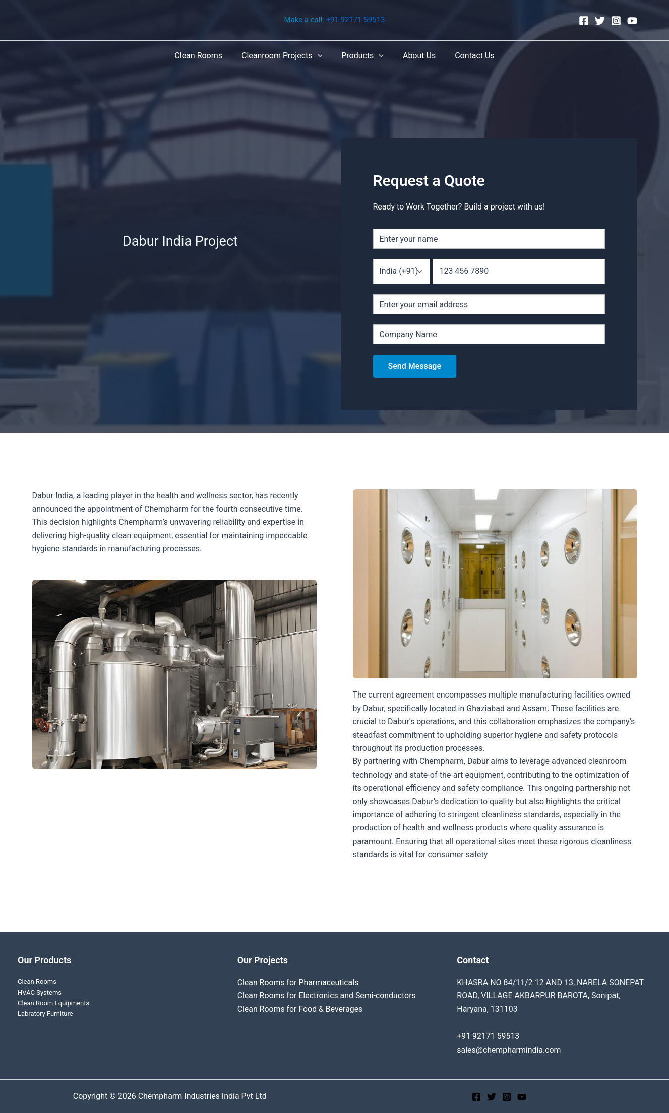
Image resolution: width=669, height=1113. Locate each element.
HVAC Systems (40, 992)
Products (362, 56)
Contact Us (469, 55)
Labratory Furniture (45, 1013)
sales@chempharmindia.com (509, 1050)
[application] (321, 56)
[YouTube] (632, 21)
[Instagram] (616, 21)
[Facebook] (584, 21)
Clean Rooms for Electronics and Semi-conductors (327, 995)
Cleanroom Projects (285, 56)
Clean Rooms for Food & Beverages (300, 1009)
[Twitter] (600, 21)
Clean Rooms (204, 55)
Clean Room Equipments (53, 1003)
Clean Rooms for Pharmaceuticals (298, 982)
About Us (416, 55)
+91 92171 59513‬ (355, 20)
